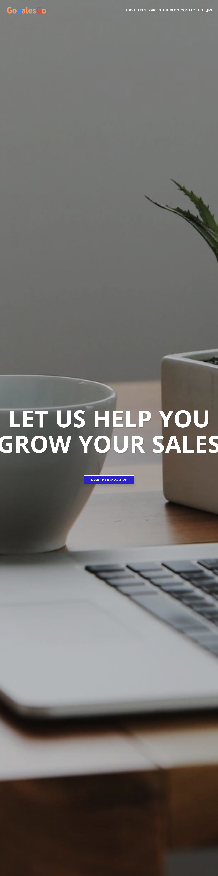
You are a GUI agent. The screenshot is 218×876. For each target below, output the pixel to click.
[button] (207, 10)
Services (152, 10)
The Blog (170, 10)
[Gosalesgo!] (27, 10)
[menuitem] (134, 10)
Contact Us (192, 10)
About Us (134, 10)
